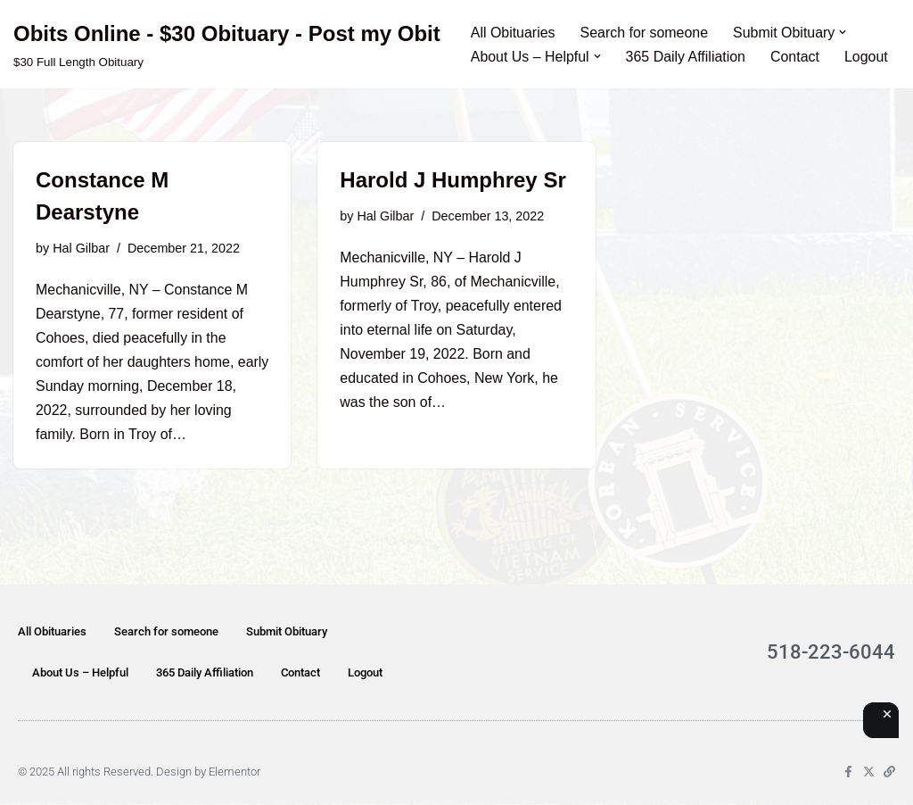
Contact (795, 56)
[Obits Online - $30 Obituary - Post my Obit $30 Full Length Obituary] (226, 44)
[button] (844, 32)
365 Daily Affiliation (686, 56)
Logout (867, 56)
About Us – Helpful (80, 673)
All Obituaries (513, 32)
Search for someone (644, 32)
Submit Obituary (286, 632)
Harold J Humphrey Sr (452, 180)
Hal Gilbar (81, 248)
